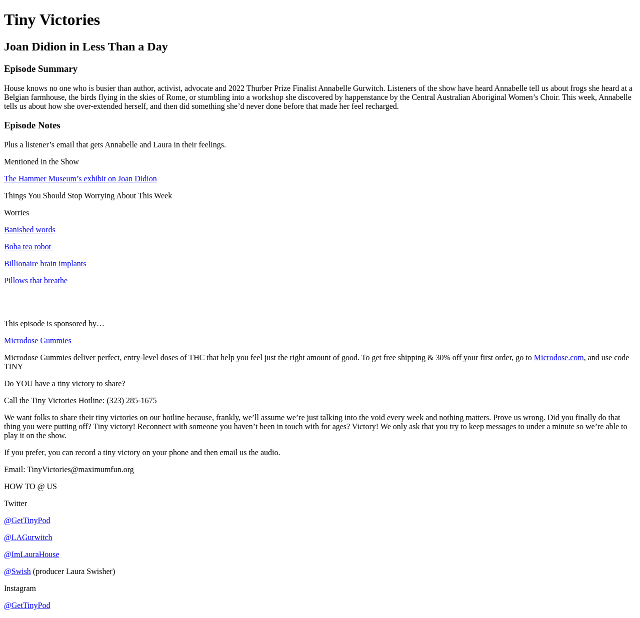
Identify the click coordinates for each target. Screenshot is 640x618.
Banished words (30, 229)
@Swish (17, 571)
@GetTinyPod (27, 520)
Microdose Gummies (38, 340)
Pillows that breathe (36, 280)
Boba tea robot (28, 246)
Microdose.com (559, 357)
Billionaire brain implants (45, 263)
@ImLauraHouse (32, 554)
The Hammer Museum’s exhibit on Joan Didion (80, 178)
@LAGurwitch (28, 537)
